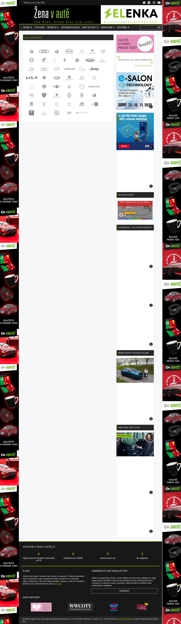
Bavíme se (51, 27)
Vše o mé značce (33, 37)
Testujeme (39, 27)
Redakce (129, 619)
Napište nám (121, 619)
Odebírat (124, 591)
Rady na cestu (89, 27)
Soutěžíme (122, 27)
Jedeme (26, 27)
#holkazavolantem (70, 27)
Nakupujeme (106, 27)
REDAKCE (57, 584)
